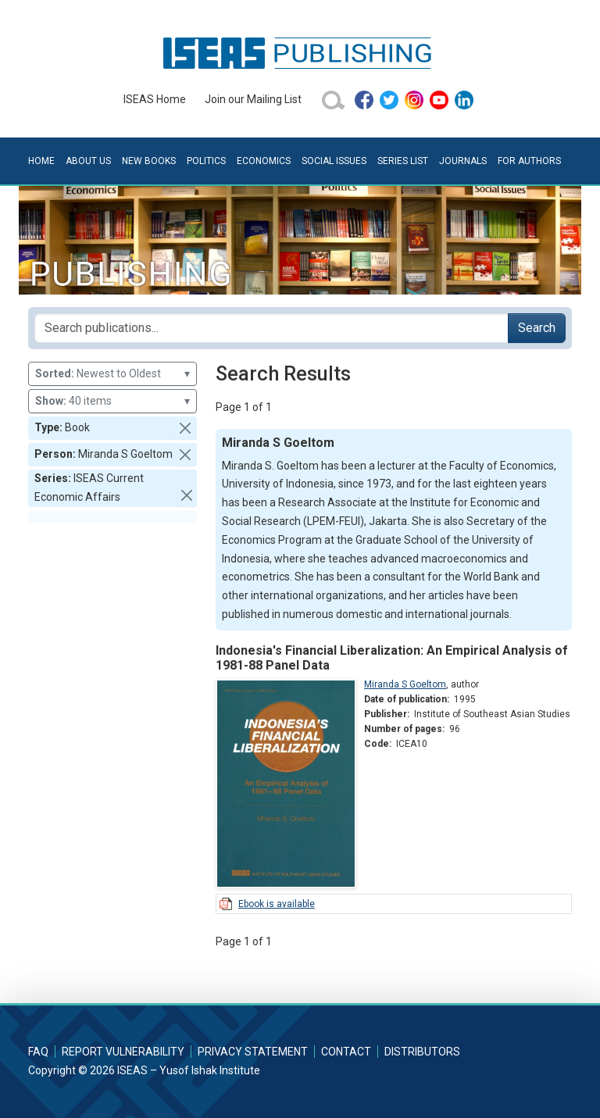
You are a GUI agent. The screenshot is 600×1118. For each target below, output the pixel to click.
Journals (463, 160)
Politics (206, 160)
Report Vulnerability (123, 1051)
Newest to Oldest (112, 374)
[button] (185, 428)
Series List (402, 160)
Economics (264, 160)
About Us (88, 160)
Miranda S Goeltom (405, 684)
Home (41, 160)
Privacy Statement (253, 1051)
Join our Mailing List (253, 99)
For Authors (529, 160)
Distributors (422, 1051)
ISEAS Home (154, 99)
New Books (149, 160)
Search (536, 327)
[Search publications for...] (271, 328)
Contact (346, 1051)
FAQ (38, 1051)
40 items (112, 401)
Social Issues (334, 160)
